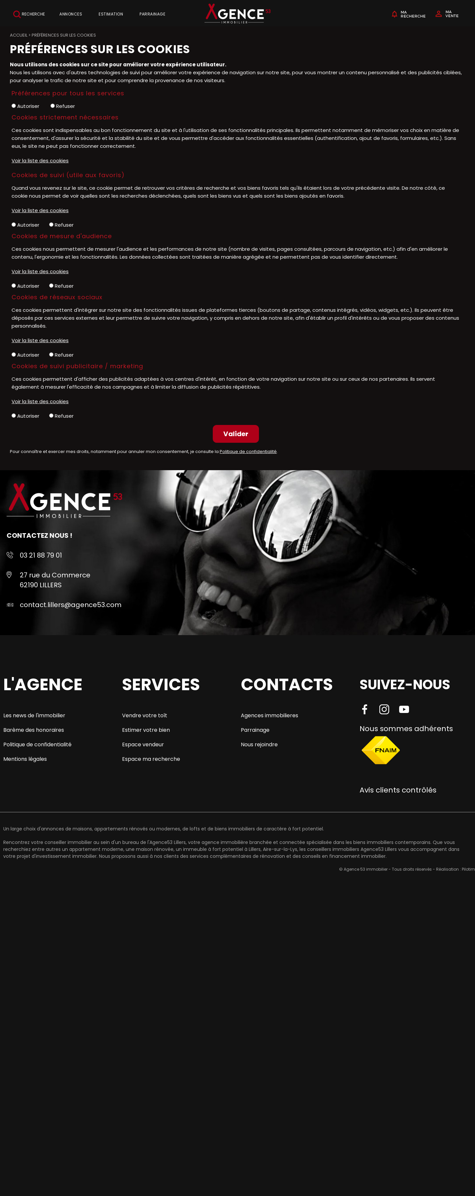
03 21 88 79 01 (41, 555)
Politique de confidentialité (248, 451)
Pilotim (468, 869)
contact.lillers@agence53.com (70, 604)
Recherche (29, 14)
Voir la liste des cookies (40, 160)
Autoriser (25, 106)
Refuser (62, 106)
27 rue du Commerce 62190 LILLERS (55, 580)
